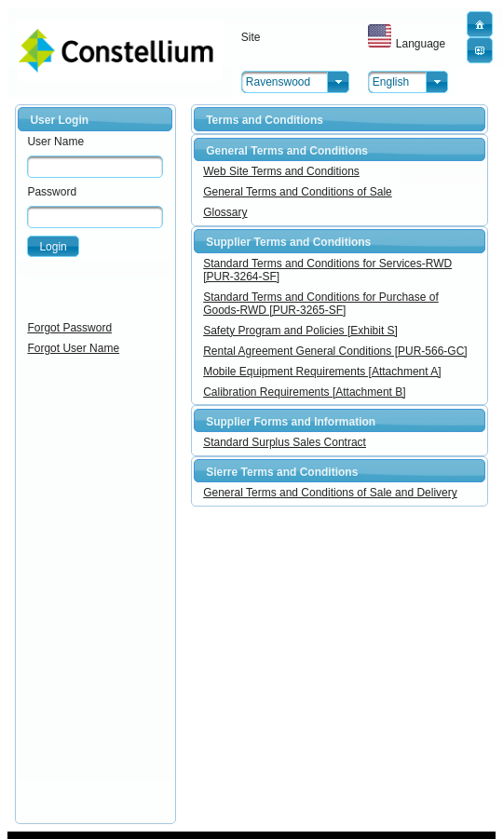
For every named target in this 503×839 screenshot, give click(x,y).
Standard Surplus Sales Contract (284, 442)
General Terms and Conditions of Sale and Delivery (330, 492)
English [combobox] (391, 81)
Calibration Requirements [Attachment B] (304, 392)
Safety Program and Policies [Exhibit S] (300, 330)
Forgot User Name (73, 348)
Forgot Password (69, 327)
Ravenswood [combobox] (278, 81)
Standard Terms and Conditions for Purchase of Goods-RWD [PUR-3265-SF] (321, 304)
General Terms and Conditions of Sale (297, 191)
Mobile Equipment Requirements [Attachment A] (322, 371)
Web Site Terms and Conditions (281, 171)
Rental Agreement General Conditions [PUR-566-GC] (335, 351)
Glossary (225, 212)
